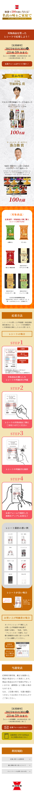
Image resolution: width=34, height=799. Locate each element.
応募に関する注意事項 (17, 759)
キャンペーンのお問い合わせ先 (17, 771)
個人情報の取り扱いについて (17, 765)
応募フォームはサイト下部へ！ (17, 64)
